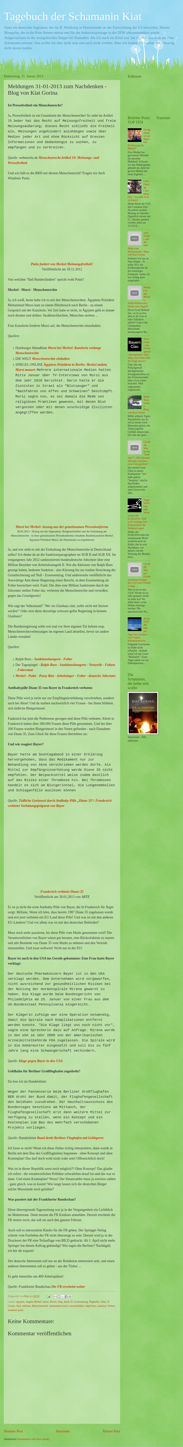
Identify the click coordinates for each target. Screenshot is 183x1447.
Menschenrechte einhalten (51, 359)
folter (103, 1301)
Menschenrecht (40, 1306)
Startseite (63, 1431)
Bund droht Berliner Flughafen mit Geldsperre (70, 1138)
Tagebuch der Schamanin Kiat (73, 16)
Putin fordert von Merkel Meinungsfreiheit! (62, 264)
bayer (46, 1301)
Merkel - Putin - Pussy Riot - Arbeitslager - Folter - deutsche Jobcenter (65, 676)
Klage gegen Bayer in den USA (41, 1061)
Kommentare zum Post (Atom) (33, 1439)
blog (60, 1301)
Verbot (111, 1306)
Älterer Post (111, 1431)
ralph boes (90, 1306)
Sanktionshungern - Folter (53, 659)
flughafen (94, 1301)
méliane (26, 1306)
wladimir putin (15, 1310)
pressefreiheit (77, 1306)
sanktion (101, 1306)
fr (108, 1301)
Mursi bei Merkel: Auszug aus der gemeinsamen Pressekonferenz (62, 527)
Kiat (18, 1306)
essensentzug (81, 1301)
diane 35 (68, 1301)
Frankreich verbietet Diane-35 (61, 892)
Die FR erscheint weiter (68, 1287)
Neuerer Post (13, 1431)
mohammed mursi (58, 1306)
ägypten (20, 1301)
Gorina (11, 1306)
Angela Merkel (34, 1301)
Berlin (53, 1301)
